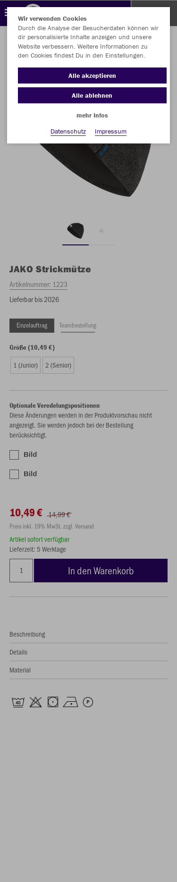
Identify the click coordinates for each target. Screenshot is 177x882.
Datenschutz (68, 131)
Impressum (110, 131)
